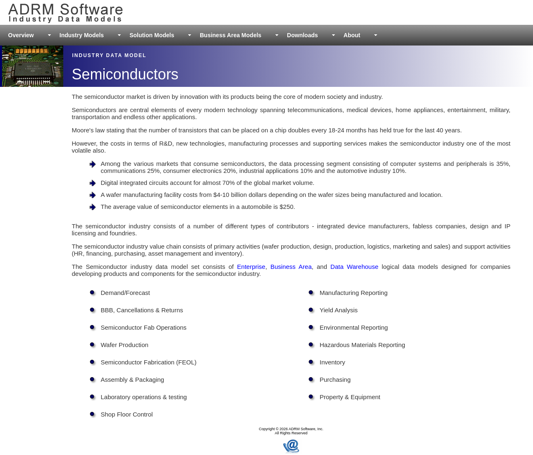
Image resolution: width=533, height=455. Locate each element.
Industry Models (82, 35)
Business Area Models (230, 35)
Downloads (302, 35)
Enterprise (251, 266)
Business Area (291, 266)
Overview (21, 35)
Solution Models (151, 35)
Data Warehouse (354, 266)
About (352, 35)
